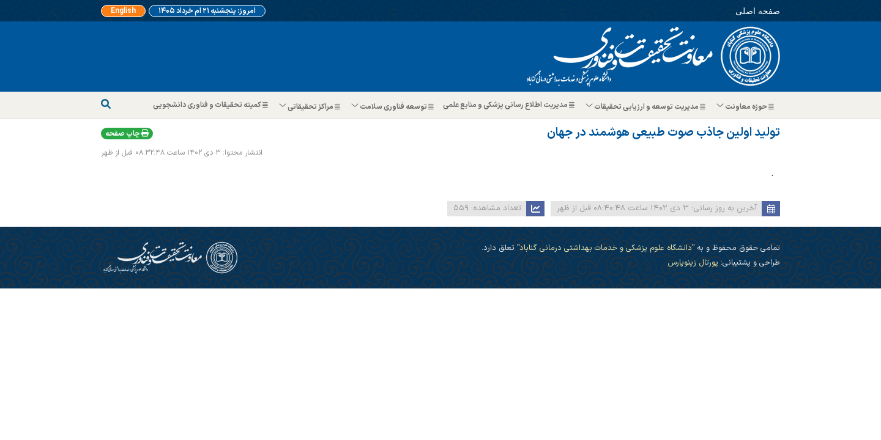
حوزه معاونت (746, 106)
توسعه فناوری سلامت (393, 106)
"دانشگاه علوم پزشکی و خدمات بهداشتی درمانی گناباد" (604, 248)
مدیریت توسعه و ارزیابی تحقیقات (646, 106)
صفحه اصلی (757, 10)
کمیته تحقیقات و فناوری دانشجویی (212, 105)
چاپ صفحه (127, 133)
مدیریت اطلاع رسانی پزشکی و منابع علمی (510, 105)
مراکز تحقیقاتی (310, 106)
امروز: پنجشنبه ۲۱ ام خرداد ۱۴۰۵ (207, 11)
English (123, 11)
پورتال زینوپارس (692, 262)
